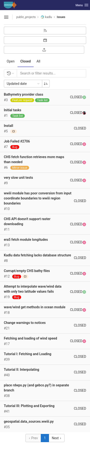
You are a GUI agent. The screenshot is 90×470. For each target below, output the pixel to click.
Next (56, 438)
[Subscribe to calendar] (45, 40)
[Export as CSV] (44, 50)
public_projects (26, 17)
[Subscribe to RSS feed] (45, 30)
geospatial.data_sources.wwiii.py (29, 421)
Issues (61, 17)
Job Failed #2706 (17, 141)
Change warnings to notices (25, 323)
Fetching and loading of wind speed (30, 338)
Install (8, 126)
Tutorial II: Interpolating (21, 369)
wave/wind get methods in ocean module (35, 307)
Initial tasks (12, 110)
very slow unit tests (18, 177)
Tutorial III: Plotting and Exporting (29, 406)
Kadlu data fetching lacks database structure (37, 255)
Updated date (23, 84)
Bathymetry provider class (23, 94)
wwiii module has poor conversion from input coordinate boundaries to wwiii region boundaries (38, 198)
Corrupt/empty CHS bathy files (27, 271)
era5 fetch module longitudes (26, 239)
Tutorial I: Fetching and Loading (27, 354)
